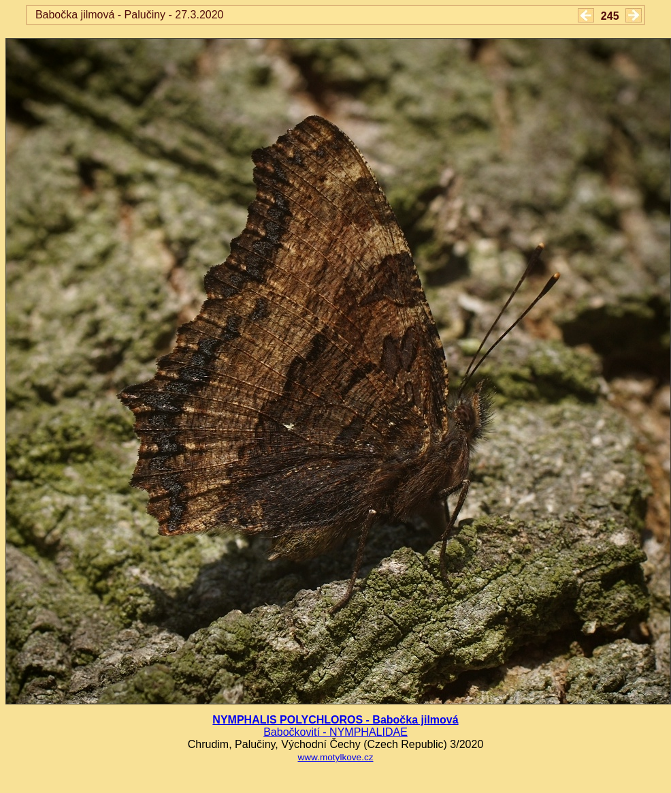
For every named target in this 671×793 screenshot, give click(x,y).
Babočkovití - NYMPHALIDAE (335, 732)
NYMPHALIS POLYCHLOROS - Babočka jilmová (335, 720)
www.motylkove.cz (335, 757)
